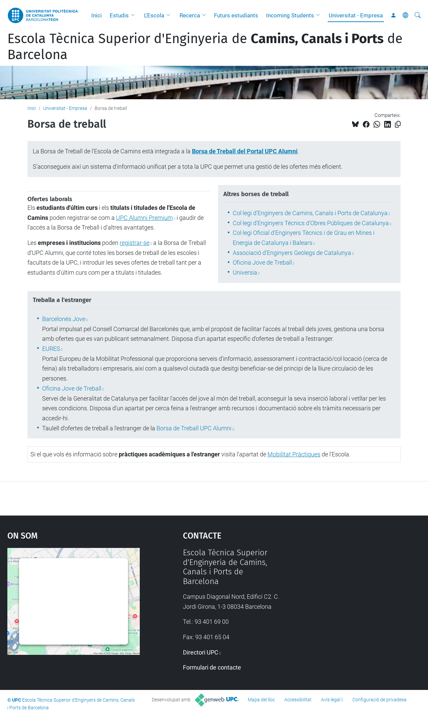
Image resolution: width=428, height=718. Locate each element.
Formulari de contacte (212, 667)
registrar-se (134, 242)
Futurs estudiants (236, 15)
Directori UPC (200, 652)
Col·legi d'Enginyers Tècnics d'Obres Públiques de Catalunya (311, 223)
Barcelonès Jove (63, 318)
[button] (134, 15)
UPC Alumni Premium (144, 217)
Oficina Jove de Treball (262, 262)
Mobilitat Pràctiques (294, 454)
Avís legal (330, 699)
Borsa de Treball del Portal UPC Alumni (245, 151)
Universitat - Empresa (356, 15)
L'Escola (154, 15)
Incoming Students (290, 15)
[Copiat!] (398, 124)
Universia (245, 272)
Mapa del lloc (261, 699)
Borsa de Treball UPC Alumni (193, 428)
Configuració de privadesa (379, 699)
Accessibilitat (298, 699)
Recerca (190, 15)
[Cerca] (418, 15)
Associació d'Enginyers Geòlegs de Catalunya (292, 252)
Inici (96, 15)
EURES (51, 348)
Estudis (119, 15)
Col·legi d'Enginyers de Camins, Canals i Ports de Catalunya (310, 213)
